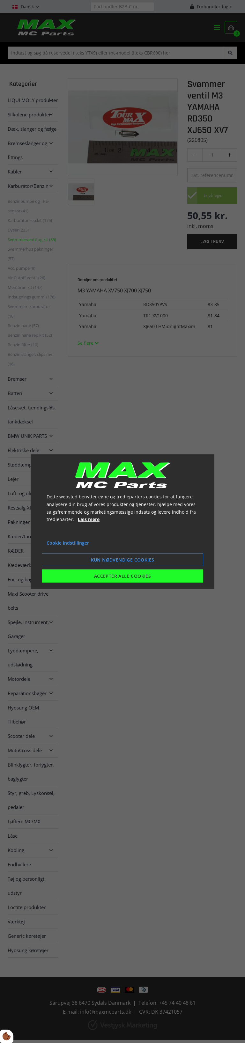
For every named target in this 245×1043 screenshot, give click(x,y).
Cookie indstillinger (68, 543)
